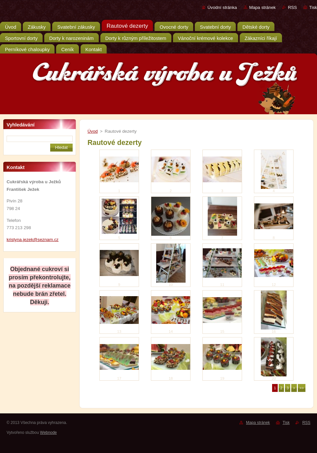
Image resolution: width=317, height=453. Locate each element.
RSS (292, 7)
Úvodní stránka (222, 7)
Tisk (313, 7)
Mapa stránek (262, 7)
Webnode (48, 432)
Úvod (93, 131)
